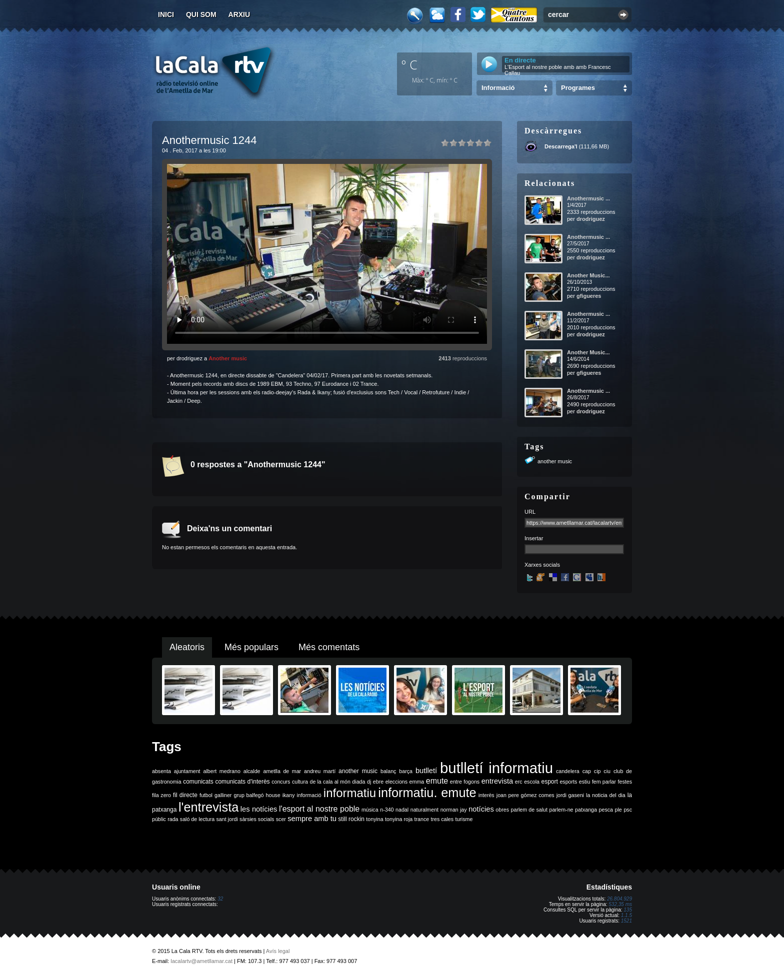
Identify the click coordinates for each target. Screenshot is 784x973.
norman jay (453, 810)
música (370, 810)
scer (281, 819)
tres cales (442, 819)
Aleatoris (187, 647)
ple (618, 810)
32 (220, 899)
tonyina (374, 819)
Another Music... (588, 275)
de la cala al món (330, 782)
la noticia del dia (606, 795)
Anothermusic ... (588, 198)
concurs (281, 782)
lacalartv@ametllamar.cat (201, 961)
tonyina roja (398, 819)
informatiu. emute (427, 793)
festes (625, 782)
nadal (402, 810)
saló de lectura (197, 819)
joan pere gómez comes (525, 795)
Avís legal (278, 951)
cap (586, 771)
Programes (578, 87)
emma (417, 782)
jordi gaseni (570, 795)
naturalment (424, 810)
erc (518, 782)
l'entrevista (208, 807)
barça (405, 771)
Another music (227, 358)
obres (502, 810)
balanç (388, 771)
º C (410, 64)
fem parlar (604, 782)
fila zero (161, 795)
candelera (568, 771)
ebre (378, 782)
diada (358, 782)
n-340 (387, 810)
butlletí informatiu (496, 768)
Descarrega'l (561, 146)
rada (173, 819)
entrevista (498, 781)
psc (628, 810)
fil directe (185, 795)
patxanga (586, 810)
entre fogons (465, 782)
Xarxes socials (542, 565)
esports (568, 782)
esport (549, 781)
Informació (498, 87)
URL (530, 512)
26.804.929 (619, 899)
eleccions (397, 782)
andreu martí (320, 771)
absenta (161, 771)
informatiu (350, 793)
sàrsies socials (257, 819)
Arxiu (239, 14)
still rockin (351, 819)
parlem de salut (529, 810)
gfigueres (589, 296)
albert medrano (222, 771)
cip (597, 771)
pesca (606, 810)
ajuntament (187, 771)
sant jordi (227, 819)
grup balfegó (249, 795)
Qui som (201, 14)
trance (422, 819)
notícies (481, 809)
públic (159, 819)
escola (532, 782)
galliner (223, 795)
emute (437, 781)
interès (486, 795)
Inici (166, 14)
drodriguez (590, 219)
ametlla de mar (282, 771)
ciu (607, 771)
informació (309, 795)
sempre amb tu (312, 819)
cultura (300, 782)
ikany (288, 795)
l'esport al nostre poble (319, 809)
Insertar (533, 538)
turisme (463, 819)
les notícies (259, 809)
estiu (584, 782)
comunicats (198, 781)
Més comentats (329, 647)
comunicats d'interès (242, 781)
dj (369, 782)
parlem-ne (562, 810)
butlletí (426, 771)
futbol (206, 795)
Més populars (251, 647)
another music (555, 461)
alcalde (252, 771)
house (273, 795)
